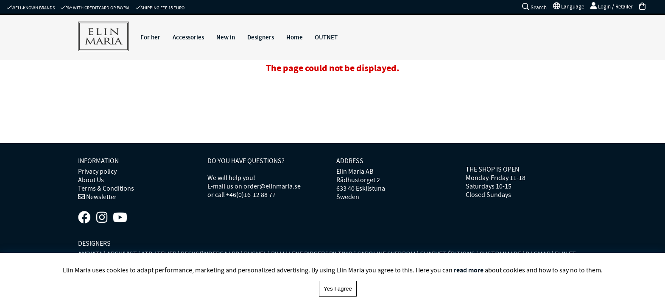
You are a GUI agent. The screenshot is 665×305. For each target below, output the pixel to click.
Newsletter (101, 197)
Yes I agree (338, 289)
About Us (91, 180)
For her (150, 37)
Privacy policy (97, 171)
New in (225, 37)
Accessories (188, 37)
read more (468, 270)
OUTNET (326, 37)
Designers (260, 37)
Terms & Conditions (106, 188)
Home (294, 37)
